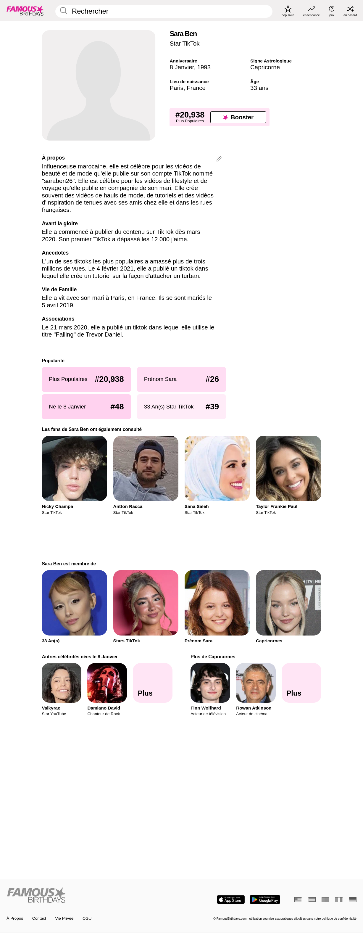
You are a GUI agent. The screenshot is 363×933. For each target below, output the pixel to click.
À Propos (15, 918)
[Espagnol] (312, 899)
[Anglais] (298, 899)
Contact (39, 918)
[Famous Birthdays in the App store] (231, 899)
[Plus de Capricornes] (301, 683)
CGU (87, 918)
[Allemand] (352, 899)
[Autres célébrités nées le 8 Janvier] (152, 683)
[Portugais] (325, 899)
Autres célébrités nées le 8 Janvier (80, 656)
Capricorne (265, 67)
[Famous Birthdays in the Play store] (265, 899)
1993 (204, 67)
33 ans (259, 87)
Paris (176, 87)
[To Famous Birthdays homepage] (25, 11)
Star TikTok (184, 43)
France (196, 87)
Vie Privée (64, 918)
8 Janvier (182, 67)
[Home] (92, 895)
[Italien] (339, 899)
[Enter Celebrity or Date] (163, 11)
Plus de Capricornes (213, 656)
